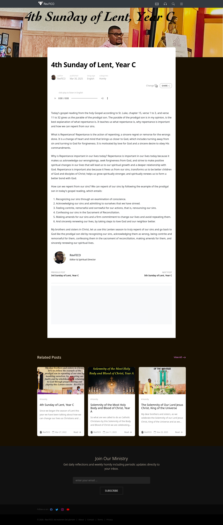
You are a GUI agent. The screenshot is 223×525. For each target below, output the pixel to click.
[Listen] (157, 4)
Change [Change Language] (152, 85)
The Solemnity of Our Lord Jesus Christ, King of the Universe (162, 406)
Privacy (110, 519)
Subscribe (111, 490)
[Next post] (142, 273)
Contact (90, 519)
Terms (100, 519)
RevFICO (61, 78)
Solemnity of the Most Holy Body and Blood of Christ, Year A (110, 408)
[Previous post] (81, 273)
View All (180, 357)
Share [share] (166, 85)
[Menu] (181, 4)
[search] (173, 4)
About (81, 519)
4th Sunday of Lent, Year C (57, 405)
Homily (102, 78)
